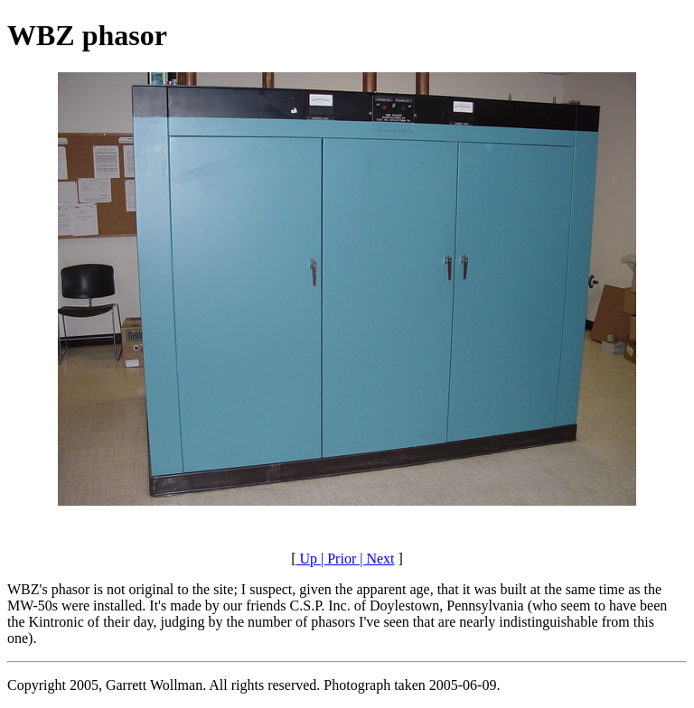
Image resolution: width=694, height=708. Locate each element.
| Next (375, 558)
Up (306, 558)
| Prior (336, 558)
